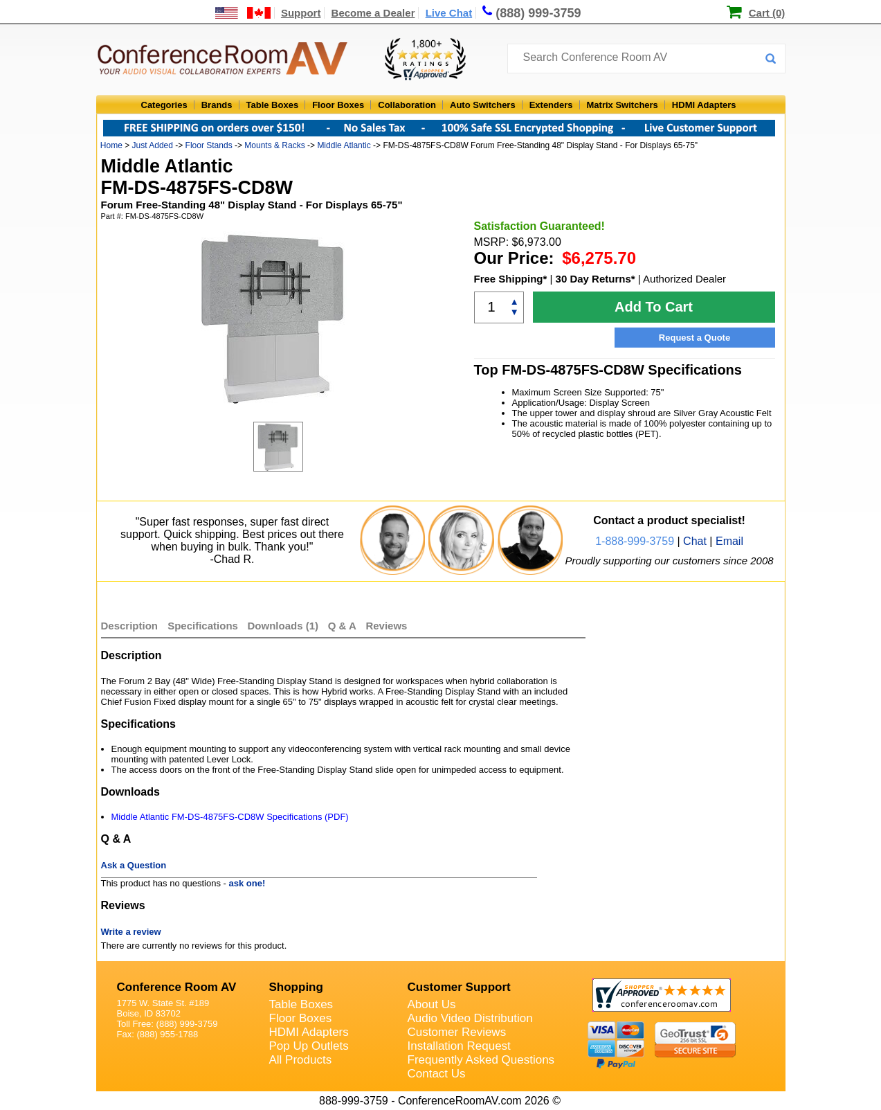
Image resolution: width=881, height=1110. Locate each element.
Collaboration (407, 105)
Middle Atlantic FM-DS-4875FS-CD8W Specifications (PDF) (230, 817)
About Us (432, 1004)
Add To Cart (654, 306)
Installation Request (459, 1046)
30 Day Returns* (595, 279)
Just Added (152, 145)
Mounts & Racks (274, 145)
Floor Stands (209, 145)
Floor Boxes (338, 105)
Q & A (343, 626)
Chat (695, 541)
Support (301, 13)
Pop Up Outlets (309, 1046)
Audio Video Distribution (470, 1018)
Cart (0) (767, 13)
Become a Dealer (373, 13)
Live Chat (449, 13)
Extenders (551, 105)
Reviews (386, 626)
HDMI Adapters (704, 105)
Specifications (202, 626)
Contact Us (437, 1073)
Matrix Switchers (622, 105)
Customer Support (459, 987)
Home (111, 145)
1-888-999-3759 (634, 541)
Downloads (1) (283, 626)
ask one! (247, 883)
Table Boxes (272, 105)
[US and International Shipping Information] (243, 13)
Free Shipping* (510, 279)
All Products (300, 1059)
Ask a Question (134, 865)
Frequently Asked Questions (481, 1059)
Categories (164, 105)
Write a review (131, 932)
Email (729, 541)
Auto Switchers (483, 105)
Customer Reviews (457, 1032)
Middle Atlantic (343, 145)
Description (129, 626)
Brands (217, 105)
